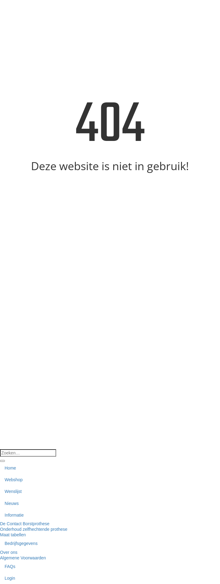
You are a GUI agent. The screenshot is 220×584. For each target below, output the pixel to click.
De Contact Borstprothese (24, 523)
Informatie (14, 515)
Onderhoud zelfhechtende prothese (34, 529)
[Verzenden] (2, 461)
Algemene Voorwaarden (23, 557)
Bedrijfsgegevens (21, 543)
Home (10, 468)
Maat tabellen (13, 534)
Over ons (8, 552)
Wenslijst (13, 491)
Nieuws (12, 503)
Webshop (14, 479)
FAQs (10, 566)
